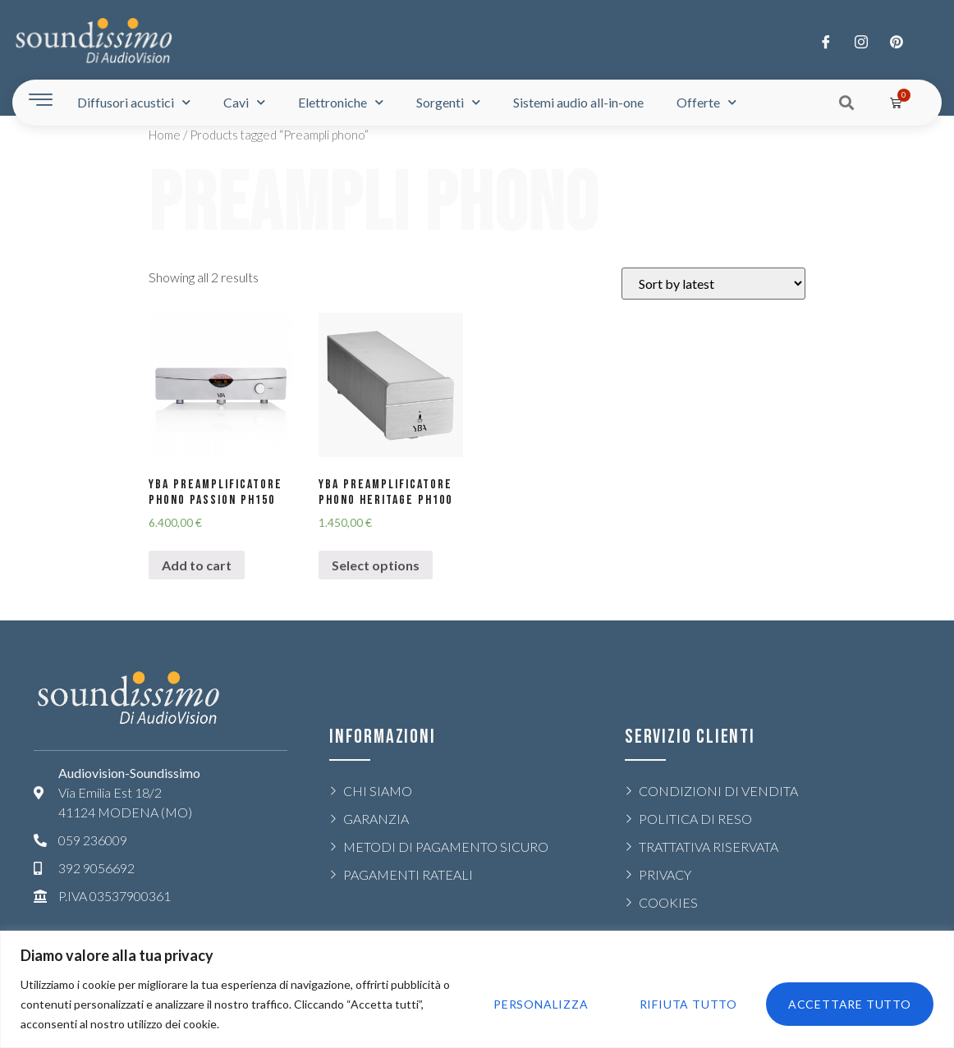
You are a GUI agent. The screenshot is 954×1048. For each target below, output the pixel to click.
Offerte (706, 102)
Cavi (244, 102)
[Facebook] (826, 41)
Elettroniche (340, 102)
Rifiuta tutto (686, 1004)
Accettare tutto (848, 1004)
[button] (846, 102)
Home (165, 134)
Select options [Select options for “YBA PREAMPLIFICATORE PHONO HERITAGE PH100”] (376, 565)
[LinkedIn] (896, 41)
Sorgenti (448, 102)
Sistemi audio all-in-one (578, 102)
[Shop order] (713, 284)
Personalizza (537, 1004)
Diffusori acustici (133, 102)
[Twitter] (861, 41)
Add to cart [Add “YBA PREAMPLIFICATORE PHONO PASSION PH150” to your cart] (197, 565)
